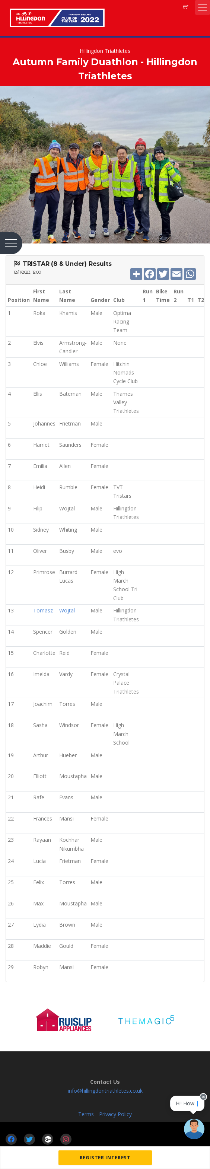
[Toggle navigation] (202, 7)
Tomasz (43, 610)
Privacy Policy (115, 1114)
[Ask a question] (194, 1129)
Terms (86, 1114)
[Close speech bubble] (203, 1099)
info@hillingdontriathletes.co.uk (105, 1090)
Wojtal (67, 610)
